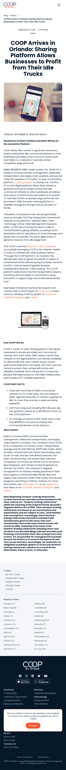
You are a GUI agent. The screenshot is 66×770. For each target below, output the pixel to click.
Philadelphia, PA (41, 636)
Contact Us (10, 744)
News (13, 15)
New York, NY (9, 636)
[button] (59, 5)
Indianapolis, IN (41, 620)
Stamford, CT (10, 649)
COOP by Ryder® (23, 182)
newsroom (52, 484)
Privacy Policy (43, 757)
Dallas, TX (8, 616)
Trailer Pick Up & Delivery (45, 693)
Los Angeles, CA (11, 628)
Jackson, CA (9, 624)
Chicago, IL (9, 612)
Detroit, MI (38, 616)
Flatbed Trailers (13, 581)
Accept (33, 725)
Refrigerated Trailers (15, 578)
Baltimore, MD (10, 608)
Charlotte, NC (40, 608)
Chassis (9, 589)
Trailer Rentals (10, 693)
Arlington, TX (9, 603)
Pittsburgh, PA (40, 640)
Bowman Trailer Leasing (40, 246)
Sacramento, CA (11, 644)
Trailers (7, 570)
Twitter (34, 297)
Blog (6, 15)
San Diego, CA (41, 644)
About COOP (9, 736)
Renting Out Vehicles (13, 704)
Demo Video (9, 740)
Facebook (50, 294)
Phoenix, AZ (9, 640)
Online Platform (41, 704)
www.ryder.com (30, 484)
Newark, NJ (39, 632)
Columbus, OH (41, 612)
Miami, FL (8, 632)
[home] (9, 5)
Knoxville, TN (39, 624)
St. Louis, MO (40, 649)
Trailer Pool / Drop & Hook (15, 697)
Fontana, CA (9, 620)
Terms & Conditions (25, 757)
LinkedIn (8, 297)
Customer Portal (41, 700)
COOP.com (45, 291)
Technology (40, 697)
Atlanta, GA (39, 603)
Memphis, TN (40, 628)
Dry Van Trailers (13, 574)
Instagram (18, 297)
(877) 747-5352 (11, 747)
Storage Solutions (12, 700)
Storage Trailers (13, 585)
